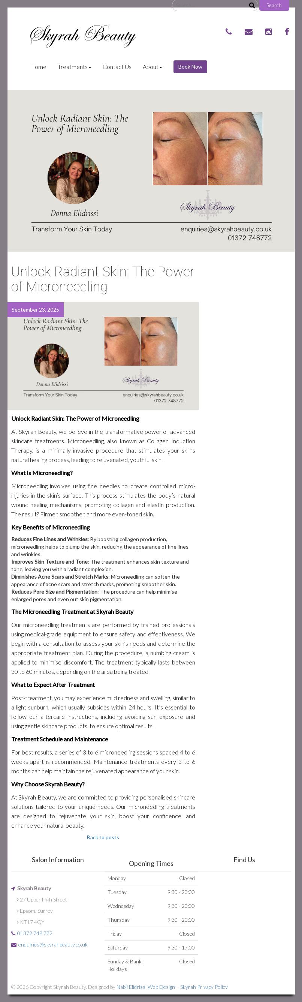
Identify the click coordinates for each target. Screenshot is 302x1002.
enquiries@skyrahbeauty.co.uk (53, 944)
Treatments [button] (74, 66)
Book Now (190, 66)
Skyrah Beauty (80, 35)
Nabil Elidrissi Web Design (146, 987)
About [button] (152, 66)
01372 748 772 (34, 933)
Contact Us (117, 66)
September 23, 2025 (35, 309)
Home (41, 66)
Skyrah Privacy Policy (204, 987)
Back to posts (103, 837)
